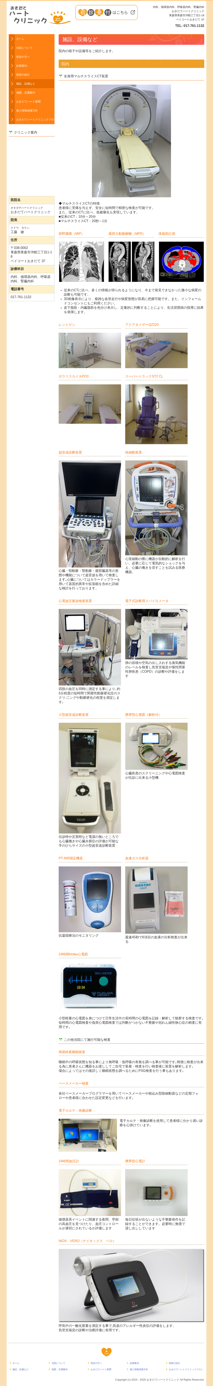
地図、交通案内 (25, 92)
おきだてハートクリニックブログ (35, 119)
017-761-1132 (193, 25)
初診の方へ (23, 56)
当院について (24, 47)
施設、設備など (25, 83)
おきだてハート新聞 (28, 101)
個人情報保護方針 (27, 110)
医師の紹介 (23, 74)
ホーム (20, 38)
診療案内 (21, 65)
